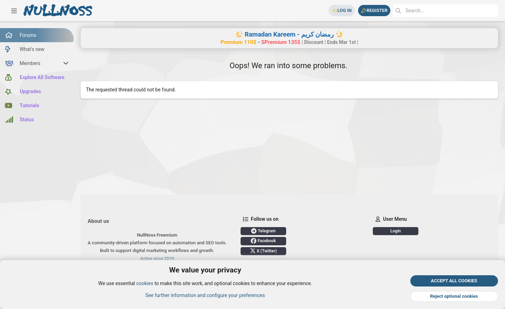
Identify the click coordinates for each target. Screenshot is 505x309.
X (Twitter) (263, 250)
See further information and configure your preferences (205, 295)
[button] (14, 10)
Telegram (263, 231)
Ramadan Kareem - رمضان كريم (289, 34)
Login (395, 230)
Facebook (263, 241)
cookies (144, 284)
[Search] (445, 10)
